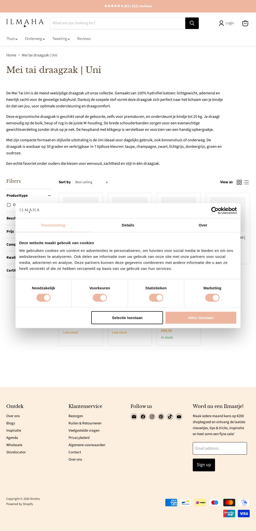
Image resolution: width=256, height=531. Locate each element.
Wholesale (14, 445)
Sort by (65, 182)
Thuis (12, 38)
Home (11, 55)
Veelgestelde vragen (84, 430)
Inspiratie (13, 430)
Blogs (10, 423)
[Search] (117, 23)
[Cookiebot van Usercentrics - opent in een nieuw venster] (215, 210)
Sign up (204, 465)
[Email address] (220, 448)
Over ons (13, 416)
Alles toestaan (201, 318)
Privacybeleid (79, 437)
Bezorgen (75, 416)
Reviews (83, 38)
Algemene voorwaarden (86, 445)
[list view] (246, 182)
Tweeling (61, 38)
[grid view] (239, 182)
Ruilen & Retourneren (85, 423)
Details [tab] (128, 225)
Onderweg (35, 38)
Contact (74, 452)
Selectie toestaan (127, 318)
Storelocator (16, 452)
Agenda (12, 437)
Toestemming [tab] (53, 225)
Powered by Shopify (19, 504)
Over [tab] (203, 225)
